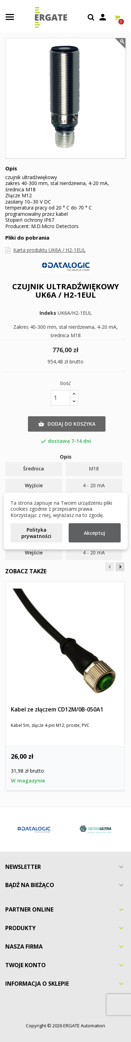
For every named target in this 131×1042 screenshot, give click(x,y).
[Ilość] (60, 397)
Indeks (47, 313)
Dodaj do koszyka (66, 423)
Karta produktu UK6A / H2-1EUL (49, 250)
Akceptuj (94, 533)
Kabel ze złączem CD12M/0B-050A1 (57, 709)
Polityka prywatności (36, 532)
